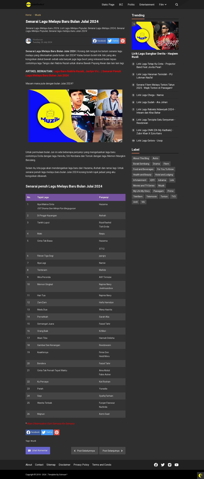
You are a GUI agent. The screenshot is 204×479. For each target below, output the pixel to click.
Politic (131, 4)
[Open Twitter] (163, 465)
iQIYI (152, 180)
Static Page (108, 4)
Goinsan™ (63, 475)
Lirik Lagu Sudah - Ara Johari (151, 102)
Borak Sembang (141, 164)
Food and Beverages (143, 169)
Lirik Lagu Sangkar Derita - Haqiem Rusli (155, 55)
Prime (171, 191)
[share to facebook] (99, 41)
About (29, 464)
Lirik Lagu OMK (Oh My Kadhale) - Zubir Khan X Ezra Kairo (154, 132)
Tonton (164, 196)
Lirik (172, 180)
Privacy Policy (81, 464)
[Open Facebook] (156, 465)
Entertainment (146, 4)
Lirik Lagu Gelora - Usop (149, 140)
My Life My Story (141, 191)
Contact (39, 464)
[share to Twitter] (113, 41)
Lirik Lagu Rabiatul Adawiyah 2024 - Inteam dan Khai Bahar (155, 111)
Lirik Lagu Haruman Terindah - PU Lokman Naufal (154, 76)
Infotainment (139, 180)
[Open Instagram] (170, 465)
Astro (155, 158)
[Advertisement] (155, 256)
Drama (156, 164)
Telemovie (151, 196)
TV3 (174, 196)
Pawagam (159, 191)
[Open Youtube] (176, 465)
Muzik (33, 441)
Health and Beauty (142, 174)
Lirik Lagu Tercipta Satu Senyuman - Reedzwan (155, 121)
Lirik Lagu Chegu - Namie (150, 95)
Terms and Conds (101, 464)
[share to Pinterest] (122, 41)
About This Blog (141, 158)
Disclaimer (64, 464)
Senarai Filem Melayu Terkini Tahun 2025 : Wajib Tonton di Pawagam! (155, 86)
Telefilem (138, 196)
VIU (143, 202)
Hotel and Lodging (164, 174)
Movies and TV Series (144, 185)
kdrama (162, 180)
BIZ (121, 4)
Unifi (135, 202)
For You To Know (165, 169)
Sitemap (51, 464)
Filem (166, 164)
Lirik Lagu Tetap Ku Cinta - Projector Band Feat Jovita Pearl (155, 65)
